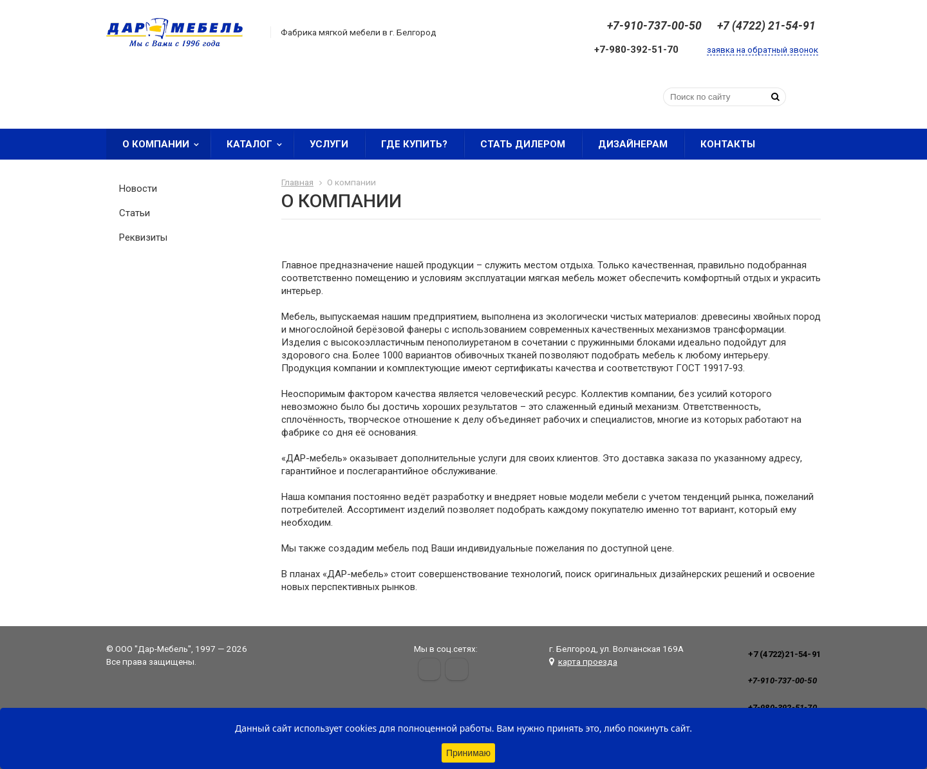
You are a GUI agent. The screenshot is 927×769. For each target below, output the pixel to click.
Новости (138, 188)
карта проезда (587, 661)
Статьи (134, 213)
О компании (164, 144)
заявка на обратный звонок (762, 50)
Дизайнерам (633, 144)
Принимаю (468, 753)
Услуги (329, 144)
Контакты (727, 144)
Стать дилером (522, 144)
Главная (297, 182)
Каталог (258, 144)
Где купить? (414, 144)
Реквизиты (143, 237)
